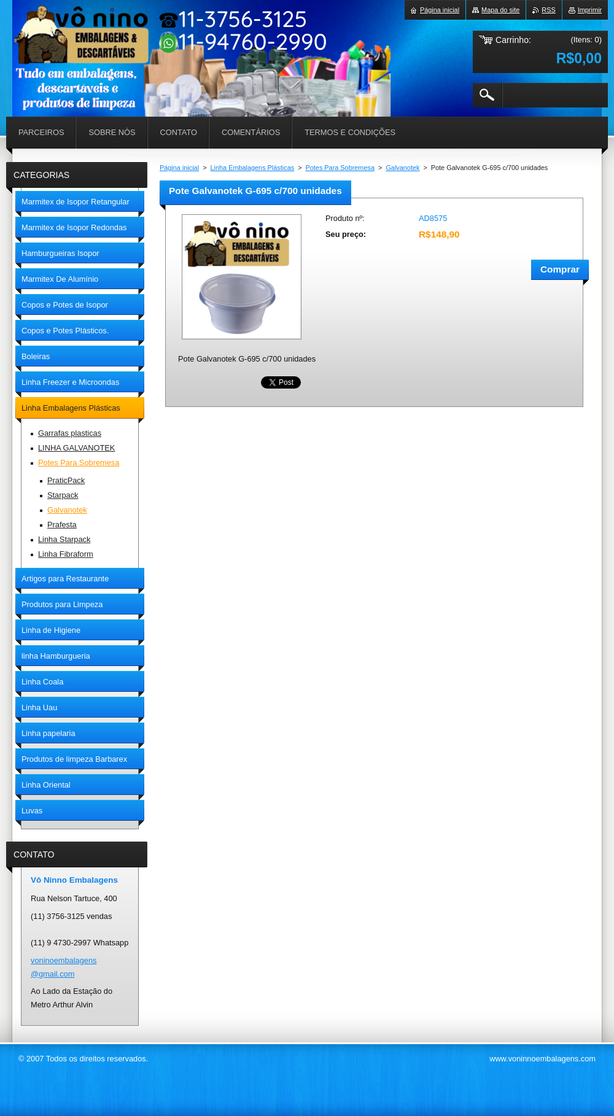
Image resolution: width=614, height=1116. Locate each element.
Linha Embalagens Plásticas (253, 167)
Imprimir (590, 10)
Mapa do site (500, 10)
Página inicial (179, 167)
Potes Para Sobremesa (340, 167)
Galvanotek (402, 167)
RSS (548, 10)
